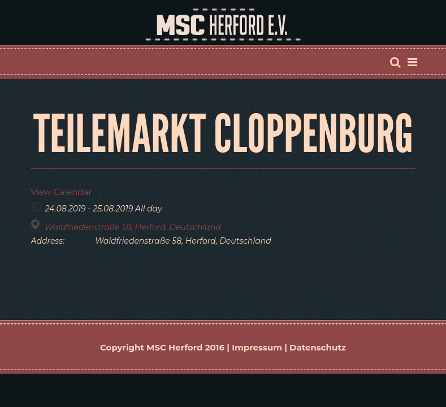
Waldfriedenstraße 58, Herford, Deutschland (133, 227)
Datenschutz (317, 347)
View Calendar (61, 192)
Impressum (257, 347)
